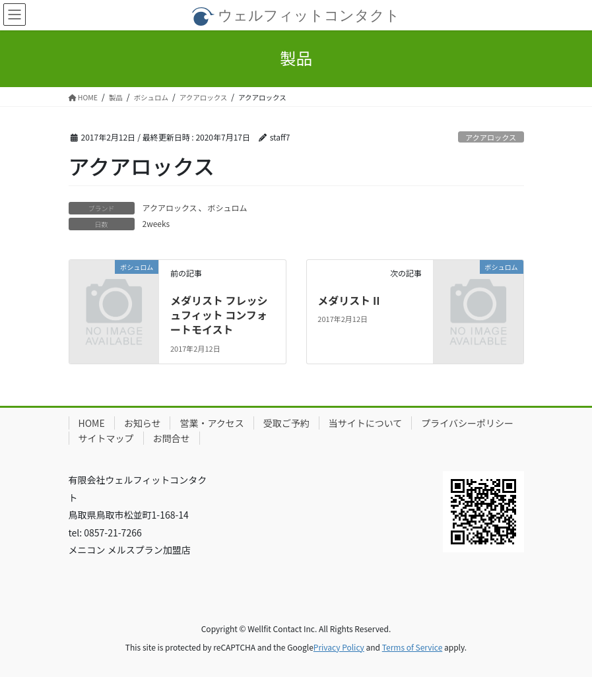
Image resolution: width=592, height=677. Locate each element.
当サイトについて (366, 423)
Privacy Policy (338, 647)
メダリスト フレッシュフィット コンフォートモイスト (219, 315)
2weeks (156, 223)
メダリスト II (348, 300)
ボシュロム (227, 207)
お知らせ (142, 423)
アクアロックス (490, 137)
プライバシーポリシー (467, 423)
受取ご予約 (286, 423)
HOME (92, 423)
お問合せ (171, 438)
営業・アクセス (212, 423)
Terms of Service (412, 647)
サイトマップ (106, 438)
